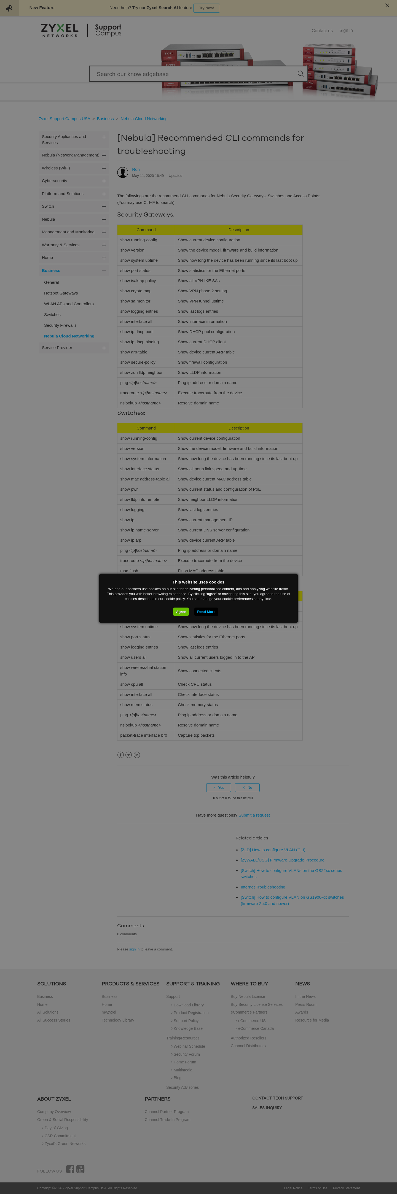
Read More (206, 612)
